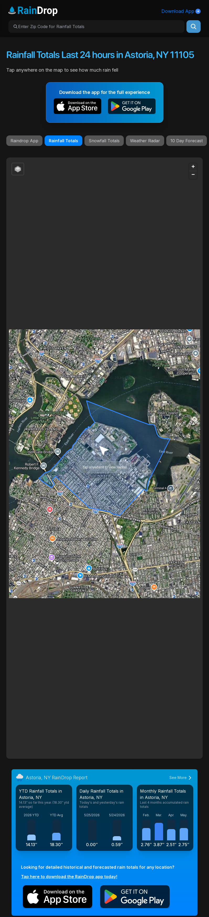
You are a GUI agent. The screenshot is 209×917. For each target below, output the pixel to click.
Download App (181, 11)
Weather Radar (145, 140)
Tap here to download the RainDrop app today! (69, 876)
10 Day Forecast (186, 140)
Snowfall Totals (104, 140)
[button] (77, 107)
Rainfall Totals (63, 140)
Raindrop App (24, 140)
